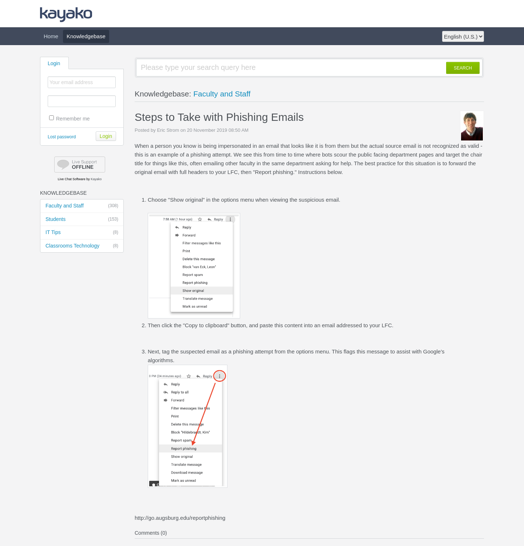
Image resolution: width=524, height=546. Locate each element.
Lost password (62, 136)
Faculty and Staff (81, 206)
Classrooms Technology (81, 246)
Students (81, 219)
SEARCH (463, 68)
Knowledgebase (86, 36)
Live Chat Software (72, 179)
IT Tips (81, 232)
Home (51, 36)
